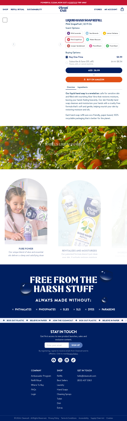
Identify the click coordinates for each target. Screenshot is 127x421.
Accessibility (84, 418)
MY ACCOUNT (111, 9)
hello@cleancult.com (86, 375)
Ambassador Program (41, 375)
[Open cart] (122, 9)
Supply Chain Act (97, 418)
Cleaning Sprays (64, 394)
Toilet (59, 398)
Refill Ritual (17, 9)
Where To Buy (37, 384)
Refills (59, 375)
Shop (5, 9)
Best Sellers (62, 380)
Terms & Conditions (69, 418)
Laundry (60, 384)
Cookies (109, 418)
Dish (59, 403)
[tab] (71, 87)
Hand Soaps (62, 389)
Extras (60, 407)
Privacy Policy (72, 353)
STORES (98, 9)
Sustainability (34, 9)
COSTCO (73, 2)
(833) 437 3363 (84, 380)
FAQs (33, 389)
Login (33, 394)
